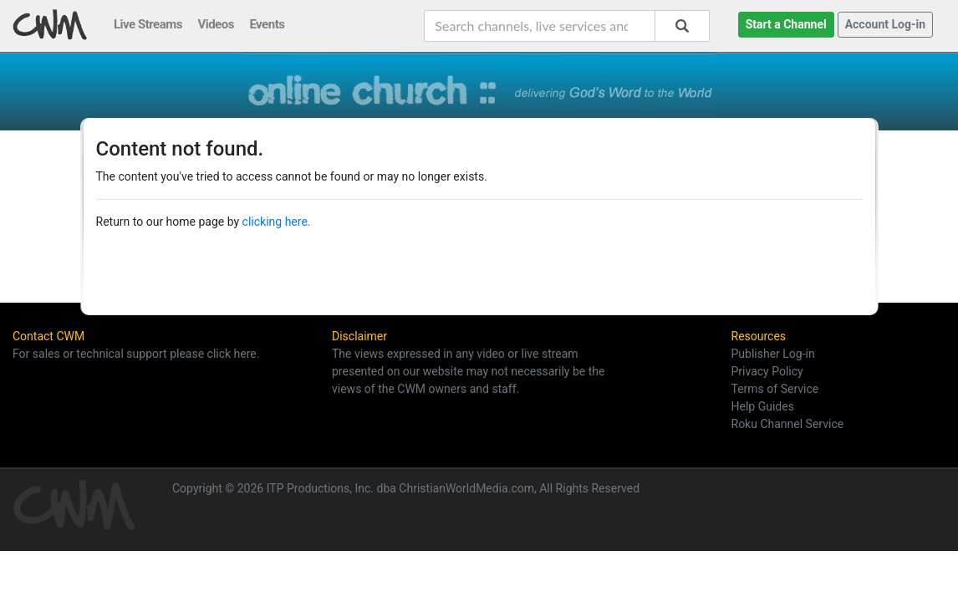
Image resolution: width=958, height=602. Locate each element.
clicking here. (276, 221)
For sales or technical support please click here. (136, 353)
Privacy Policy (767, 371)
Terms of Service (775, 388)
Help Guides (762, 406)
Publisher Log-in (773, 353)
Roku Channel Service (787, 424)
